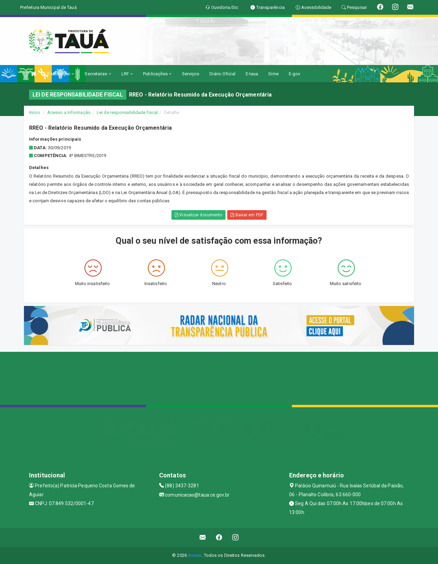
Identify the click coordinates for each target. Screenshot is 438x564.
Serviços (190, 73)
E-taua (252, 73)
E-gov (294, 73)
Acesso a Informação (69, 112)
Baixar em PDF (247, 215)
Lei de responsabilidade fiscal (127, 112)
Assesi (195, 555)
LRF (127, 73)
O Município (60, 73)
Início (34, 112)
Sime (273, 73)
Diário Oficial (222, 73)
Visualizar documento (198, 215)
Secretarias (98, 73)
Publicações (157, 73)
